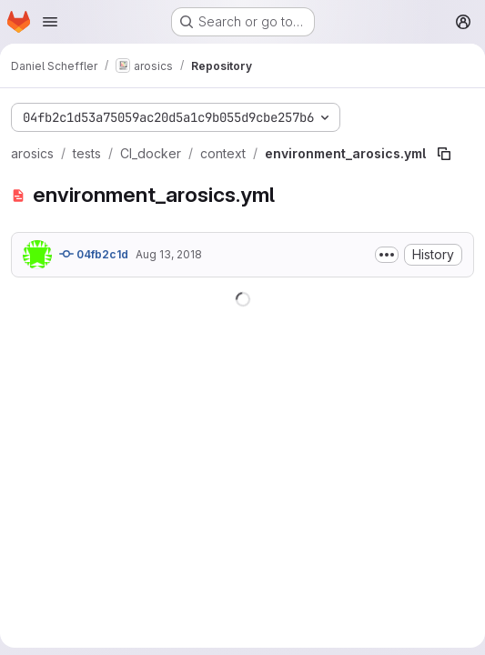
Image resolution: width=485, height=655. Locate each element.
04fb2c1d (93, 254)
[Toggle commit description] (387, 255)
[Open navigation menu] (50, 21)
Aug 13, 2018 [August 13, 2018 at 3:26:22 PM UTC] (169, 254)
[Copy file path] (444, 153)
